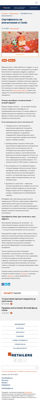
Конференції (6, 385)
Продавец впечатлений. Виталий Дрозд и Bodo (19, 309)
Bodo (4, 60)
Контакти (5, 380)
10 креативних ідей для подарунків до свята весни (19, 300)
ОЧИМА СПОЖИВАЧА (20, 340)
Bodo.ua (12, 60)
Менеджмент (14, 13)
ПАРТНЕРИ (20, 328)
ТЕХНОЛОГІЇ (20, 332)
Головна (4, 13)
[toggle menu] (36, 3)
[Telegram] (25, 360)
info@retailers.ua (7, 388)
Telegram (10, 276)
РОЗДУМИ (20, 336)
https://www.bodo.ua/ (19, 90)
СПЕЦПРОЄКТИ (20, 344)
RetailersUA (28, 392)
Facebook (24, 273)
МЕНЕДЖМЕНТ (20, 324)
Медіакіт (5, 382)
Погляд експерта (20, 348)
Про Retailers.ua (7, 378)
